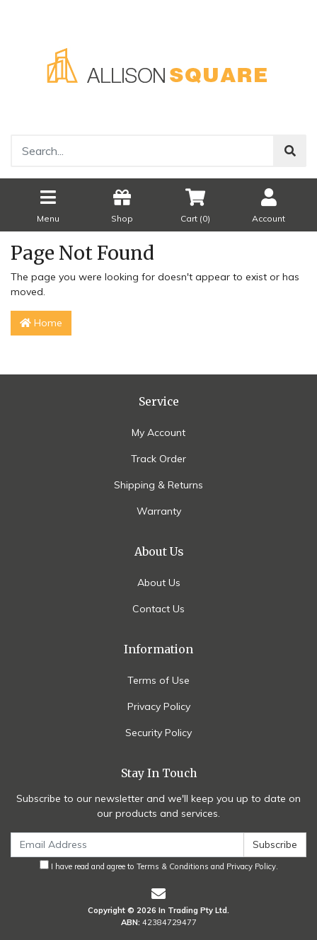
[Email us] (158, 893)
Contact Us (158, 608)
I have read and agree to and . (159, 865)
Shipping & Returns (158, 484)
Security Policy (158, 732)
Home (41, 322)
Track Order (158, 458)
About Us (158, 582)
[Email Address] (127, 844)
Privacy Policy (158, 706)
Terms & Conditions (173, 866)
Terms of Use (158, 680)
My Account (158, 432)
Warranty (159, 511)
